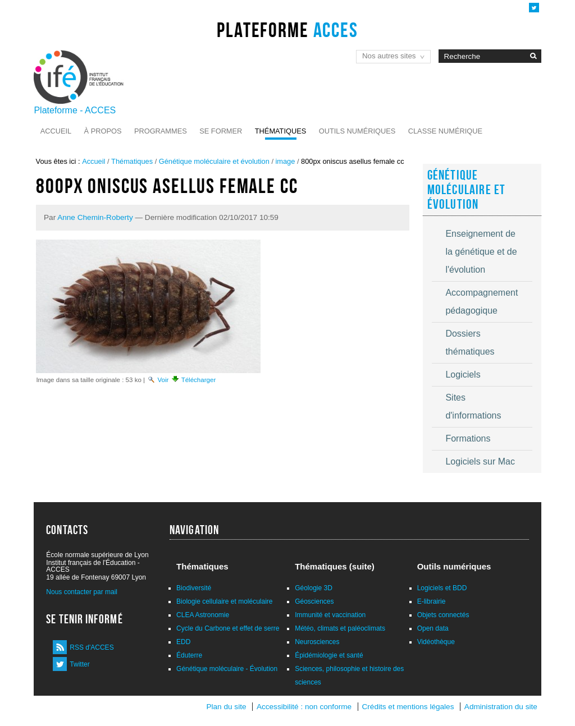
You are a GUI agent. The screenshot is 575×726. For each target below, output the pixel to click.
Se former (220, 131)
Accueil (55, 131)
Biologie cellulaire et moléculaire (224, 601)
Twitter (79, 664)
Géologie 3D (313, 588)
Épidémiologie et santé (329, 655)
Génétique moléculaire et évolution (214, 161)
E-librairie (431, 601)
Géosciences (314, 601)
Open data (433, 628)
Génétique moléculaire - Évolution (226, 669)
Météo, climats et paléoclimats (340, 628)
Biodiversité (193, 588)
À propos (103, 131)
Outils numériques (357, 131)
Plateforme (287, 30)
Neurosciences (317, 642)
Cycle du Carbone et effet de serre (227, 628)
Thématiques (280, 131)
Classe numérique (445, 131)
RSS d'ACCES (91, 647)
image (285, 161)
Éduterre (189, 655)
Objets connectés (443, 615)
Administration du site (500, 706)
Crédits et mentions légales (408, 706)
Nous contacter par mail (81, 592)
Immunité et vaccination (330, 615)
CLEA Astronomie (202, 615)
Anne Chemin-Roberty (95, 217)
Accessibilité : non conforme (304, 706)
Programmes (160, 131)
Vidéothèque (436, 642)
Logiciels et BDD (442, 588)
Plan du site (226, 706)
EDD (183, 642)
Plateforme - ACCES (75, 110)
